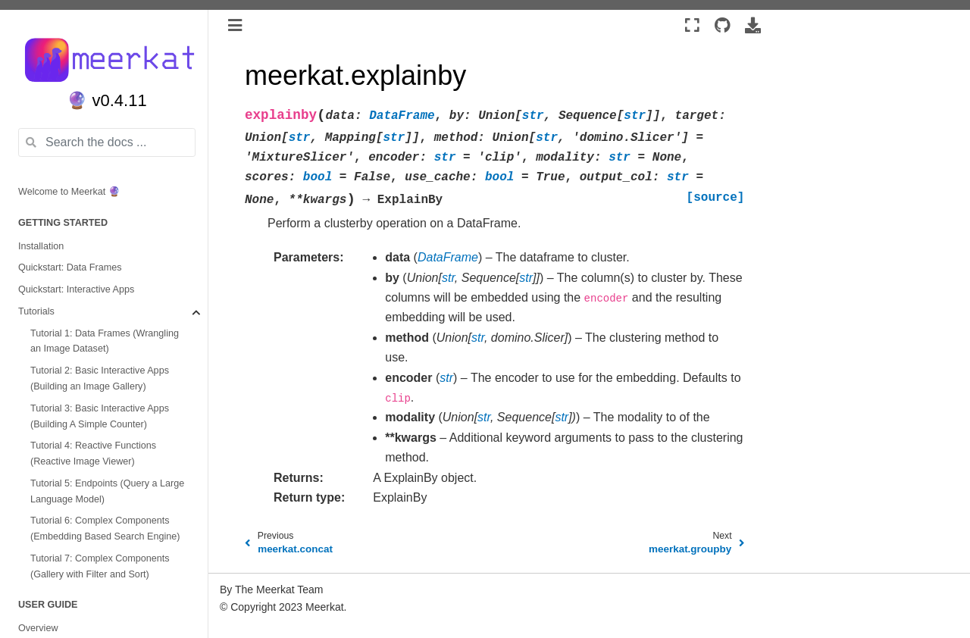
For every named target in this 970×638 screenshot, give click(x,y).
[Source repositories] (723, 26)
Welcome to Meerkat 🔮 (69, 191)
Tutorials (36, 311)
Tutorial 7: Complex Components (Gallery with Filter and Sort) (100, 566)
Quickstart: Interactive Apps (76, 289)
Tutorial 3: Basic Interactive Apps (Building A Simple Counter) (99, 416)
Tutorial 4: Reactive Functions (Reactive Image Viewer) (93, 453)
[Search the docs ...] (107, 142)
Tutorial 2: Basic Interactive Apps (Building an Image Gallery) (99, 378)
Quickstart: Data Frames (69, 267)
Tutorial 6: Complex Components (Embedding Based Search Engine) (105, 528)
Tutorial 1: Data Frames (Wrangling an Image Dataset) (104, 341)
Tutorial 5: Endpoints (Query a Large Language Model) (107, 491)
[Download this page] (753, 26)
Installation (41, 246)
